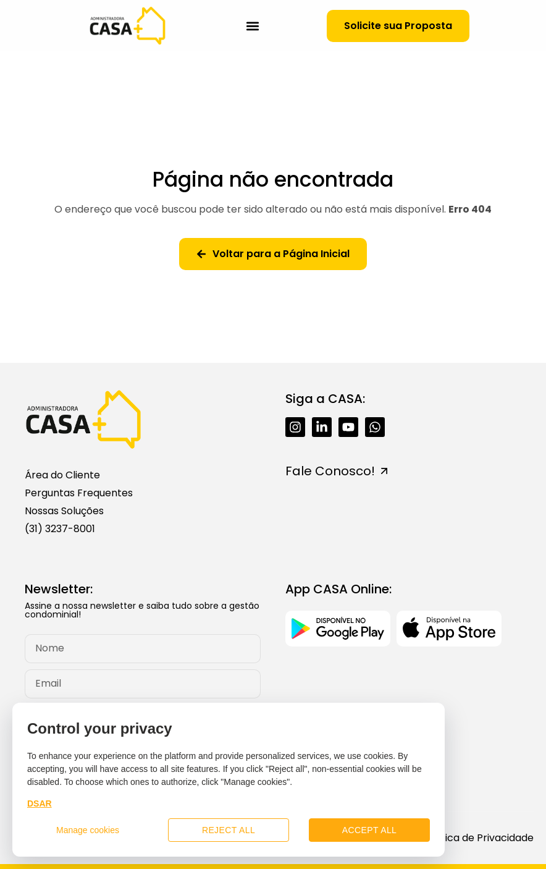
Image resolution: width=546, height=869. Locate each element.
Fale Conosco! (330, 471)
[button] (253, 25)
